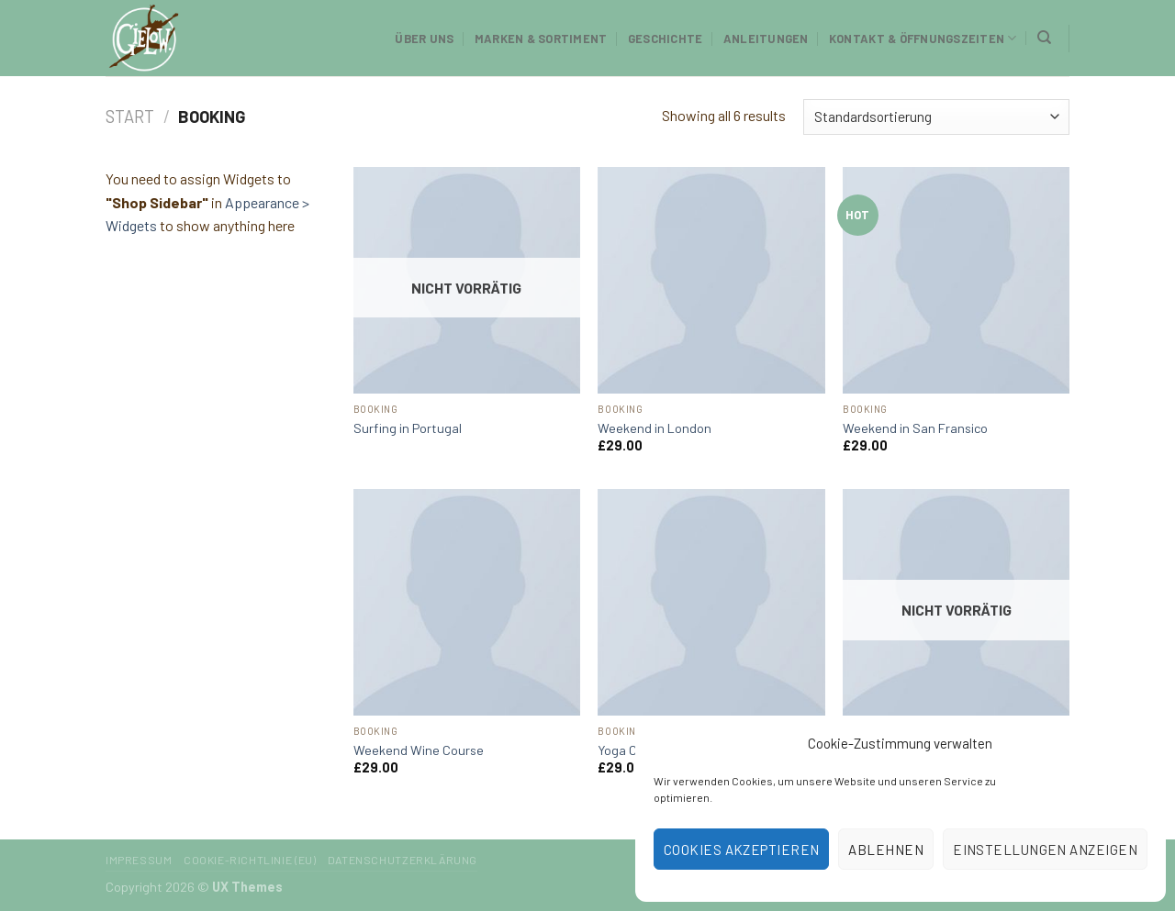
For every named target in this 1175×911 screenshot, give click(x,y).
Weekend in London (654, 428)
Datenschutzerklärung (402, 859)
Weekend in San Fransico (915, 428)
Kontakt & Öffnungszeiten (923, 38)
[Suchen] (1044, 37)
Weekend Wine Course (418, 750)
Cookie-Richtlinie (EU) (250, 859)
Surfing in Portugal (407, 428)
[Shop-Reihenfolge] (936, 117)
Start (130, 116)
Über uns (424, 38)
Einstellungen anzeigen (1045, 849)
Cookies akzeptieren (742, 849)
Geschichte (665, 38)
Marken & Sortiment (541, 38)
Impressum (139, 859)
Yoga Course (634, 750)
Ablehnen (885, 849)
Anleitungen (766, 38)
